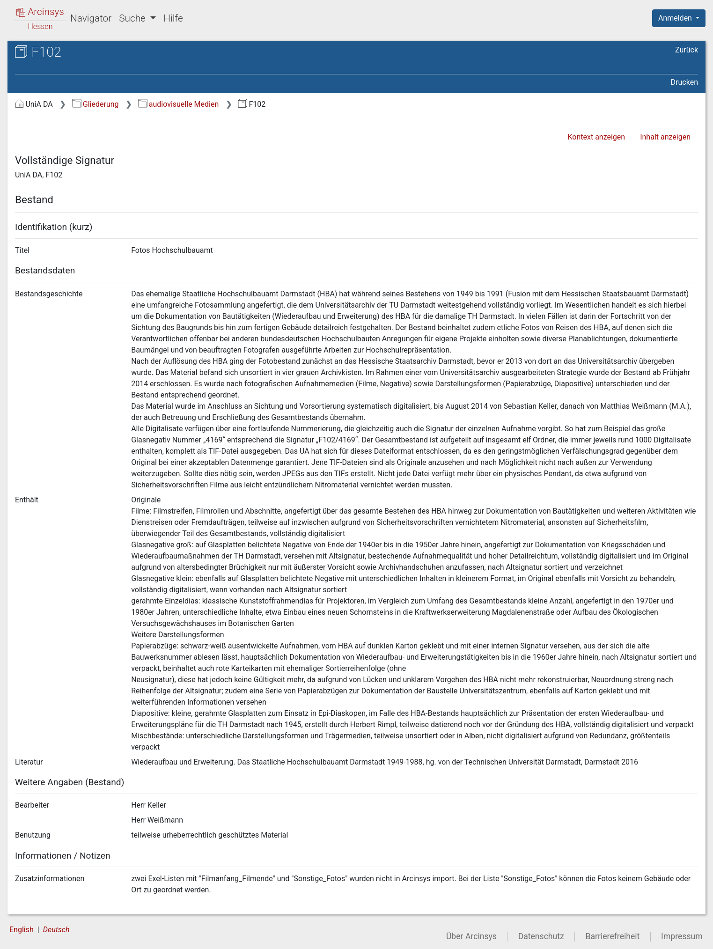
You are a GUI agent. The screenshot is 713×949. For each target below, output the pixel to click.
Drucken (684, 82)
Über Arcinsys (471, 936)
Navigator (90, 18)
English (21, 929)
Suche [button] (133, 18)
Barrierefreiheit (613, 936)
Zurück (686, 49)
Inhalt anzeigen (665, 136)
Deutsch (56, 929)
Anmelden (676, 18)
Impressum (682, 936)
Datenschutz (541, 936)
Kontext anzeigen (596, 136)
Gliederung (95, 104)
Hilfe (173, 18)
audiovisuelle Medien (178, 104)
